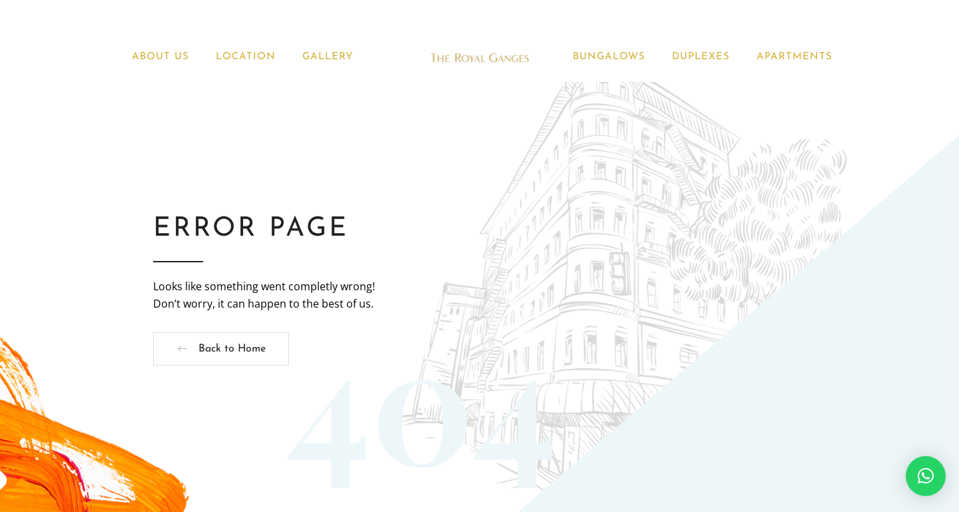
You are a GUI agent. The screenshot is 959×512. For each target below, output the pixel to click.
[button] (926, 476)
